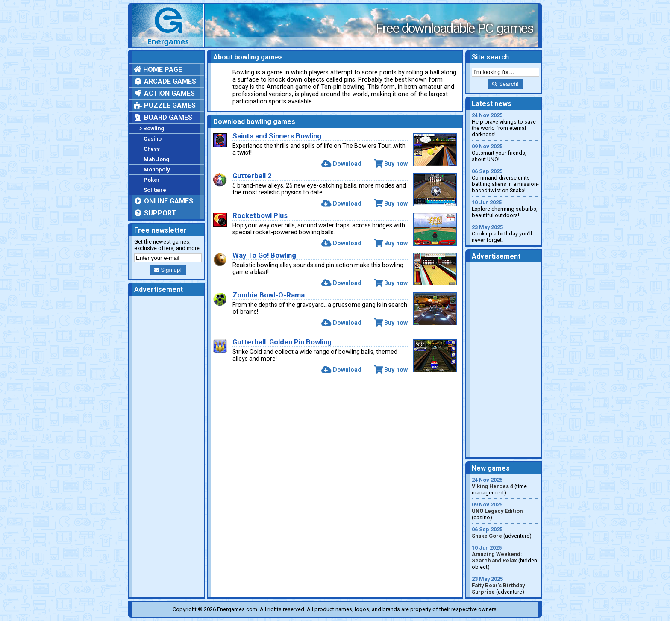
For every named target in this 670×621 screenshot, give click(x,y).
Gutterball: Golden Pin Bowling (282, 342)
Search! (505, 84)
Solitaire (155, 190)
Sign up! (168, 270)
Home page (158, 69)
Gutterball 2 (252, 176)
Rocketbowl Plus (260, 216)
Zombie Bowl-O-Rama (268, 295)
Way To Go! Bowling (264, 255)
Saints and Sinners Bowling (276, 136)
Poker (152, 180)
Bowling (151, 128)
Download (341, 163)
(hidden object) (505, 557)
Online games (163, 201)
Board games (163, 117)
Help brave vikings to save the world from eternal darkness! (505, 125)
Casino (153, 138)
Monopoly (157, 169)
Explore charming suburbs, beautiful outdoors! (505, 208)
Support (155, 213)
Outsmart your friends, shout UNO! (505, 152)
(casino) (505, 511)
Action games (164, 93)
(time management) (505, 486)
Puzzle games (165, 105)
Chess (152, 149)
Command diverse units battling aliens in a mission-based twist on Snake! (505, 181)
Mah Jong (156, 159)
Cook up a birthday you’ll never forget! (505, 233)
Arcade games (165, 81)
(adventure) (505, 532)
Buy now (391, 163)
